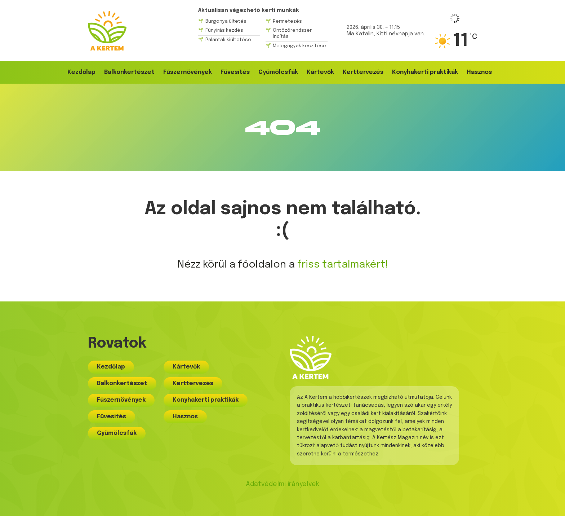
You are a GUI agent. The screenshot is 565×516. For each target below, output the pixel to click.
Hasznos (479, 72)
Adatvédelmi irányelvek (282, 484)
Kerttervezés (363, 72)
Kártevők (320, 72)
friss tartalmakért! (342, 265)
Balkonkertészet (129, 72)
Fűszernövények (187, 72)
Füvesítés (235, 72)
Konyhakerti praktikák (425, 72)
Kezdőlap (81, 72)
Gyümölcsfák (278, 72)
